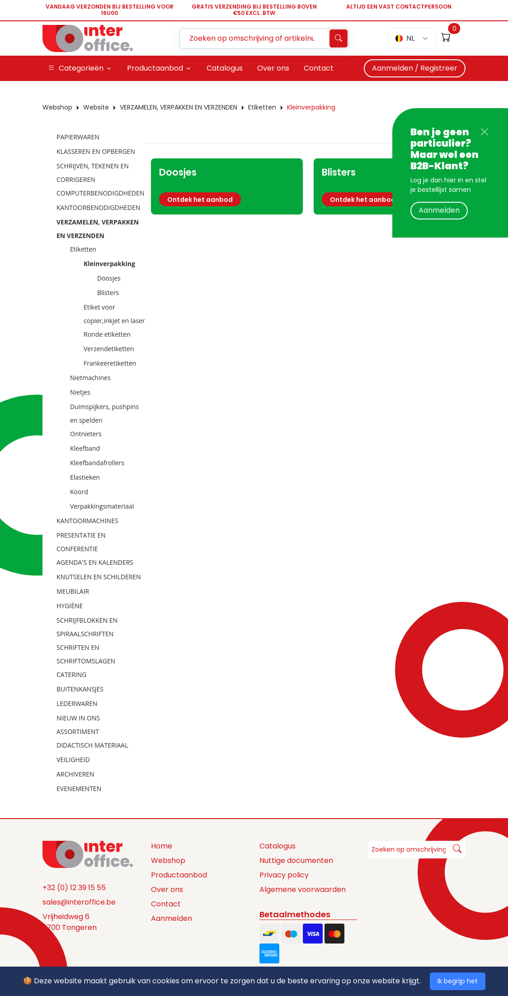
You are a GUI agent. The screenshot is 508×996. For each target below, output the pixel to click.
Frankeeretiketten (110, 363)
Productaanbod (179, 875)
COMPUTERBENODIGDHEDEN (100, 193)
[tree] (91, 463)
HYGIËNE (69, 605)
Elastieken (85, 477)
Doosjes (109, 278)
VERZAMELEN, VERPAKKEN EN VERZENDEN (178, 107)
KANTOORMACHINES (87, 520)
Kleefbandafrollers (97, 462)
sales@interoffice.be (79, 902)
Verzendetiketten (109, 348)
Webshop (57, 107)
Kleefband (85, 448)
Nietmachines (90, 377)
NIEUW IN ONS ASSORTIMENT (78, 725)
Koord (79, 491)
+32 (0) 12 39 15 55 (74, 887)
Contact (166, 904)
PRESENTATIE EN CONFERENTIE (81, 542)
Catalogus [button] (225, 68)
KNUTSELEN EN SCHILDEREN (98, 576)
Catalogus (277, 846)
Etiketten (262, 107)
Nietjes (80, 392)
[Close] (484, 131)
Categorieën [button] (75, 68)
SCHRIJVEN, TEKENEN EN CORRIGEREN (92, 173)
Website (96, 107)
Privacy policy (284, 875)
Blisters (108, 292)
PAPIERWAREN (77, 137)
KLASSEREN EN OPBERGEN (95, 151)
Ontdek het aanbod (200, 199)
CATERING (71, 674)
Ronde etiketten (107, 334)
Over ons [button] (273, 68)
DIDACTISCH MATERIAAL (92, 745)
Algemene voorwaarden (302, 889)
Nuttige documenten (296, 860)
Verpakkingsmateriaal (102, 506)
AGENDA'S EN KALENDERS (94, 562)
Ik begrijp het (457, 981)
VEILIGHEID (73, 759)
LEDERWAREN (76, 703)
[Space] (87, 854)
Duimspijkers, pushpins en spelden (104, 413)
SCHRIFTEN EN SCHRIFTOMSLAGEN (85, 654)
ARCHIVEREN (75, 774)
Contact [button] (319, 68)
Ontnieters (86, 433)
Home (161, 846)
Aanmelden (439, 210)
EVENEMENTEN (78, 788)
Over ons (167, 889)
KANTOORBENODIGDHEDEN (98, 207)
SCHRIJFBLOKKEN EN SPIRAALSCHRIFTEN (87, 627)
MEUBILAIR (72, 591)
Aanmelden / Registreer (414, 68)
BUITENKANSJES (79, 689)
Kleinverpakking (311, 107)
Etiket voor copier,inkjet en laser (114, 314)
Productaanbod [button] (155, 68)
